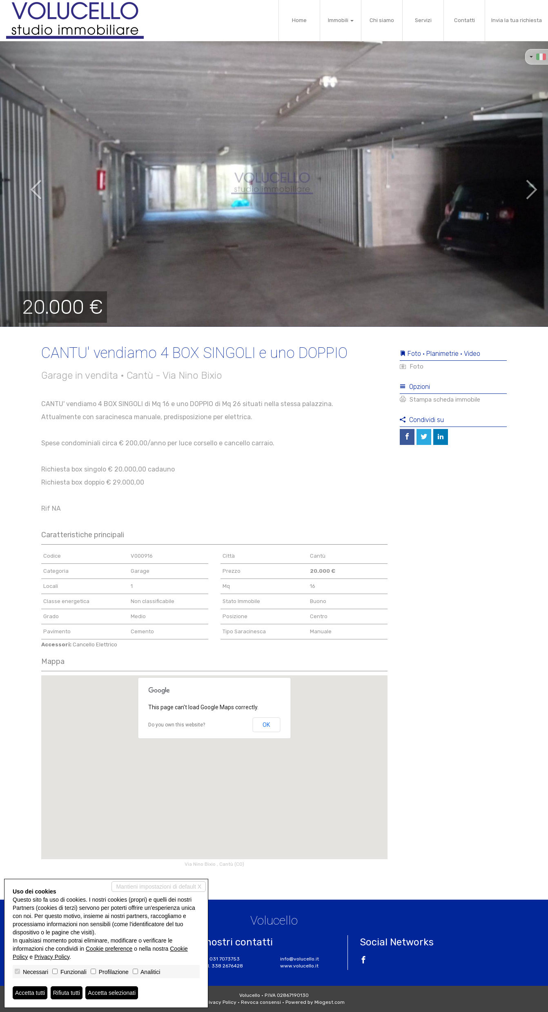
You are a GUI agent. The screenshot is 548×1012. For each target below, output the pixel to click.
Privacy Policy (220, 1002)
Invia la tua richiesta (516, 20)
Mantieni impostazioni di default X (158, 886)
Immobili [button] (341, 20)
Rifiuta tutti (66, 993)
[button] (27, 184)
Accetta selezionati (112, 993)
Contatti (464, 20)
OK (266, 725)
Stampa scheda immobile (440, 399)
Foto (411, 366)
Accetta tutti (30, 993)
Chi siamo (382, 20)
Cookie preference (109, 948)
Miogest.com (329, 1002)
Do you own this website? (176, 725)
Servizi (423, 20)
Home (299, 20)
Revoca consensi (261, 1002)
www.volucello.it (299, 966)
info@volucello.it (299, 959)
